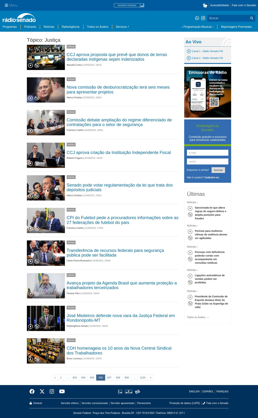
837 (109, 377)
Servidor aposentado (122, 403)
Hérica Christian (74, 97)
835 (92, 377)
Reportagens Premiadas (236, 26)
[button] (206, 5)
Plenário (71, 307)
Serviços (121, 26)
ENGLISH (194, 391)
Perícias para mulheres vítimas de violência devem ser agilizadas (211, 234)
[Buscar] (251, 18)
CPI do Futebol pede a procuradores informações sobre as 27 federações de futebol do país (122, 220)
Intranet (36, 403)
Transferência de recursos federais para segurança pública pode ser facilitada (115, 252)
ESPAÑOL (208, 391)
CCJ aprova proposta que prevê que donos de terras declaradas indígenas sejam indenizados (117, 57)
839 (127, 377)
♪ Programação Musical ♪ (197, 26)
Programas (10, 26)
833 (75, 377)
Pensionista (144, 403)
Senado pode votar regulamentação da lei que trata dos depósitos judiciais (120, 187)
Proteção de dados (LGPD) (184, 403)
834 (83, 377)
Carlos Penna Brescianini (79, 260)
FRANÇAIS (222, 391)
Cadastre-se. (211, 177)
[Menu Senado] (11, 5)
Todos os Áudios (97, 26)
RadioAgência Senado (77, 326)
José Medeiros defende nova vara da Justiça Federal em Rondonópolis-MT (121, 318)
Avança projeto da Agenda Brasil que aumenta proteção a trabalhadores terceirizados (122, 285)
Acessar (218, 170)
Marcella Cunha (74, 65)
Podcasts (30, 26)
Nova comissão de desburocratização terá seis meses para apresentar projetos (118, 89)
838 (118, 377)
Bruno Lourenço (74, 358)
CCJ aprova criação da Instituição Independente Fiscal (119, 152)
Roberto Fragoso (75, 158)
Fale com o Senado (244, 5)
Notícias (49, 26)
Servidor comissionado (95, 403)
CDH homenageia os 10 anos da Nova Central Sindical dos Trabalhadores (119, 350)
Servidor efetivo (70, 403)
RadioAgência (70, 26)
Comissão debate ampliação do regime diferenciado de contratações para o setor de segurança (119, 122)
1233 (142, 377)
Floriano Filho (73, 293)
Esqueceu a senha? (198, 169)
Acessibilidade (219, 5)
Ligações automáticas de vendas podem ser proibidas (210, 279)
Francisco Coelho (75, 130)
